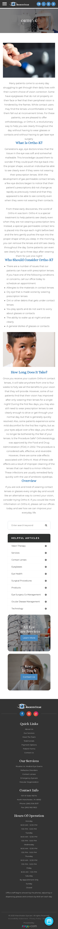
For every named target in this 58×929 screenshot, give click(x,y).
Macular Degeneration (29, 782)
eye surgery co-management (26, 595)
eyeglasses (16, 567)
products (16, 588)
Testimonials (29, 741)
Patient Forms (29, 749)
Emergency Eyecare (29, 778)
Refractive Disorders (29, 770)
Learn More (29, 638)
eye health (16, 574)
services (15, 553)
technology (17, 608)
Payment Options (29, 745)
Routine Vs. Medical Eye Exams (29, 766)
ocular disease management (25, 601)
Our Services (29, 733)
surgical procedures (21, 581)
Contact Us (29, 677)
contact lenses (18, 560)
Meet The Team (29, 737)
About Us (29, 729)
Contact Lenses (29, 774)
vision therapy (18, 546)
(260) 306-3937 (32, 803)
